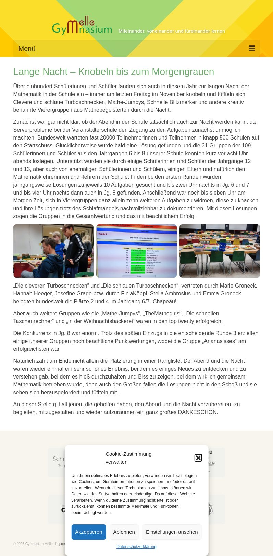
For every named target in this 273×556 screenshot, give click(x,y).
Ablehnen (124, 532)
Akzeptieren (88, 532)
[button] (198, 457)
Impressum (63, 544)
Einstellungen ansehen (172, 532)
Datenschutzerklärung (136, 546)
